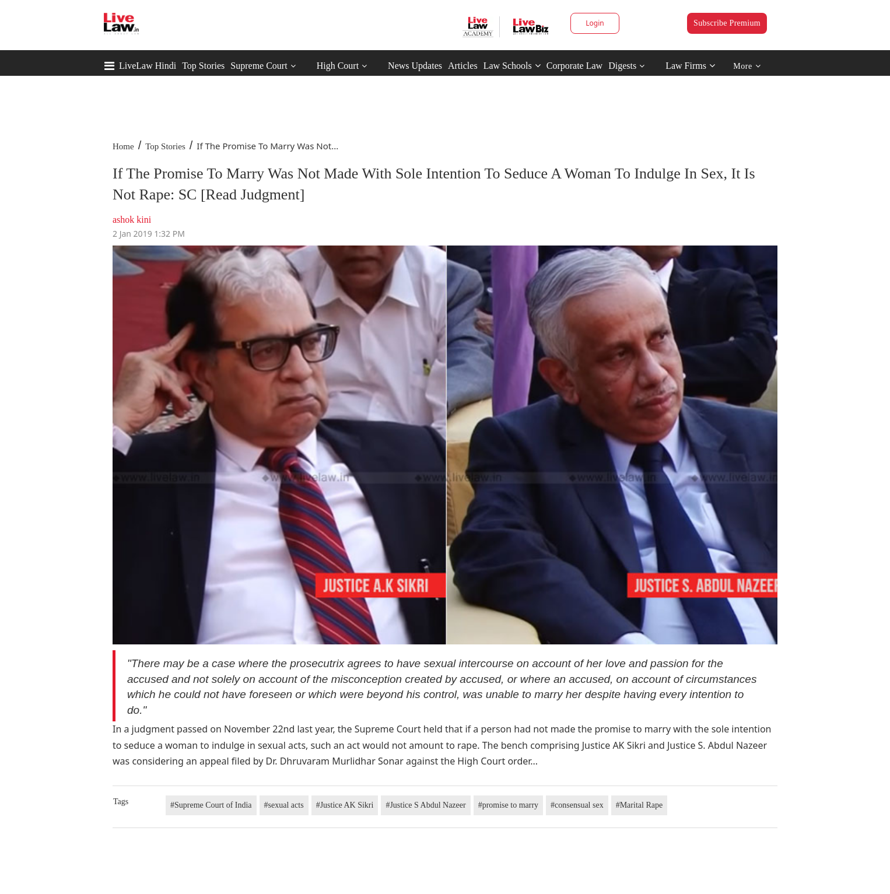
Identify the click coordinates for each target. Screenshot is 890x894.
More (747, 66)
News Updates (415, 66)
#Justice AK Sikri (345, 805)
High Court (338, 66)
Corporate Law (574, 66)
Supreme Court (258, 66)
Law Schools (512, 66)
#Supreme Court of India (211, 805)
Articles (463, 66)
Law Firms (690, 66)
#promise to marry (508, 805)
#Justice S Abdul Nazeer (425, 805)
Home (123, 146)
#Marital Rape (639, 805)
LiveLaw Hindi (147, 66)
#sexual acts (284, 805)
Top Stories (203, 66)
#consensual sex (577, 805)
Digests (622, 66)
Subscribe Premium (727, 23)
